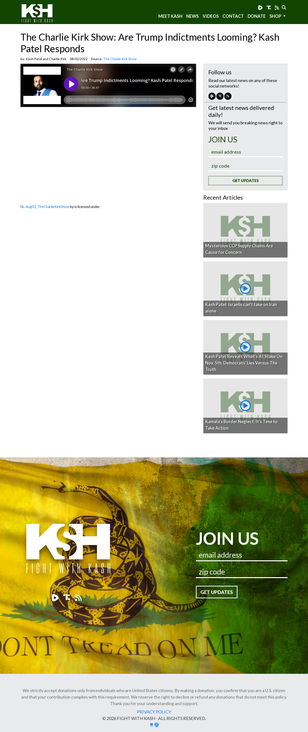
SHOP (276, 16)
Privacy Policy (154, 711)
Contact (233, 16)
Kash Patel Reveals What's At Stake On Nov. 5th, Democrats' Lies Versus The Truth (243, 363)
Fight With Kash (41, 14)
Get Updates (245, 180)
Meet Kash (170, 16)
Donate (257, 16)
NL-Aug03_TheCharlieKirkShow (44, 207)
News (192, 16)
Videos (211, 16)
